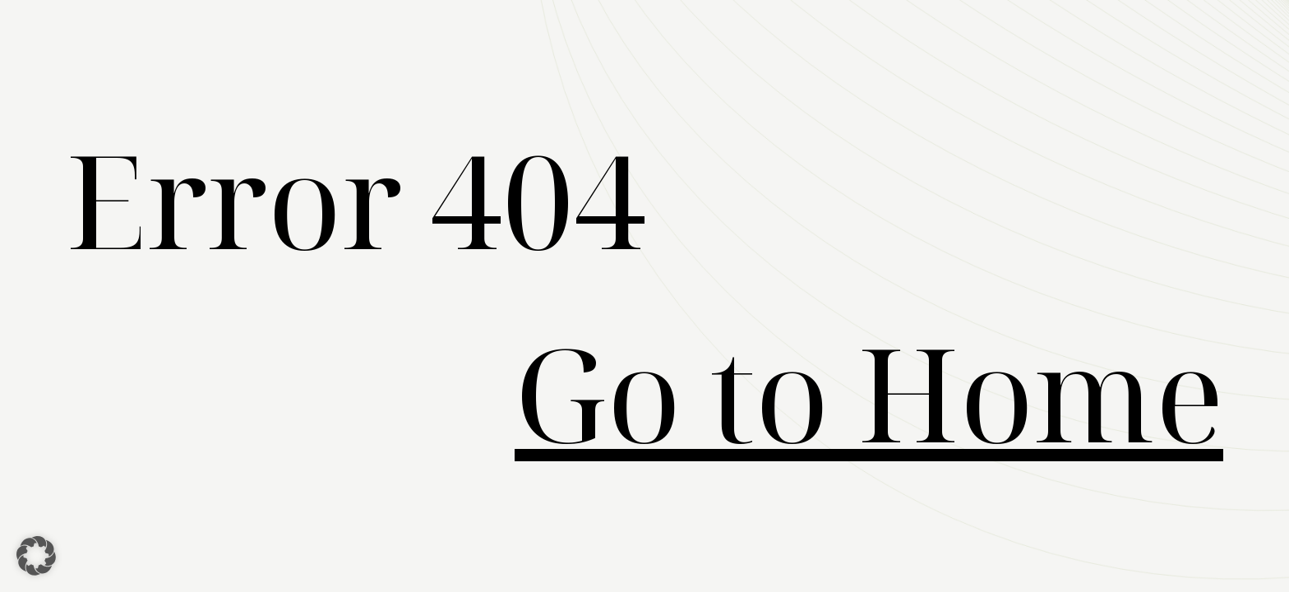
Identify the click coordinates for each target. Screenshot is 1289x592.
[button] (36, 556)
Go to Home (869, 392)
